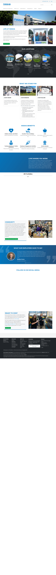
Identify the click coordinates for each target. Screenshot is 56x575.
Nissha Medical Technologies (9, 25)
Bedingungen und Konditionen (8, 349)
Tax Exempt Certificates (14, 346)
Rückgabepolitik (24, 349)
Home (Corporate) (18, 25)
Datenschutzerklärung (17, 349)
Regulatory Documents (14, 341)
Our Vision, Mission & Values (23, 341)
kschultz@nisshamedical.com (10, 323)
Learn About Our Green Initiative (11, 238)
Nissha (25, 354)
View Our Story (6, 43)
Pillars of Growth (23, 342)
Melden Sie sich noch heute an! (34, 346)
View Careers (8, 327)
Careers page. (16, 318)
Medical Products (6, 341)
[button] (27, 73)
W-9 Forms (13, 342)
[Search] (45, 5)
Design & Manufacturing (5, 340)
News (21, 347)
